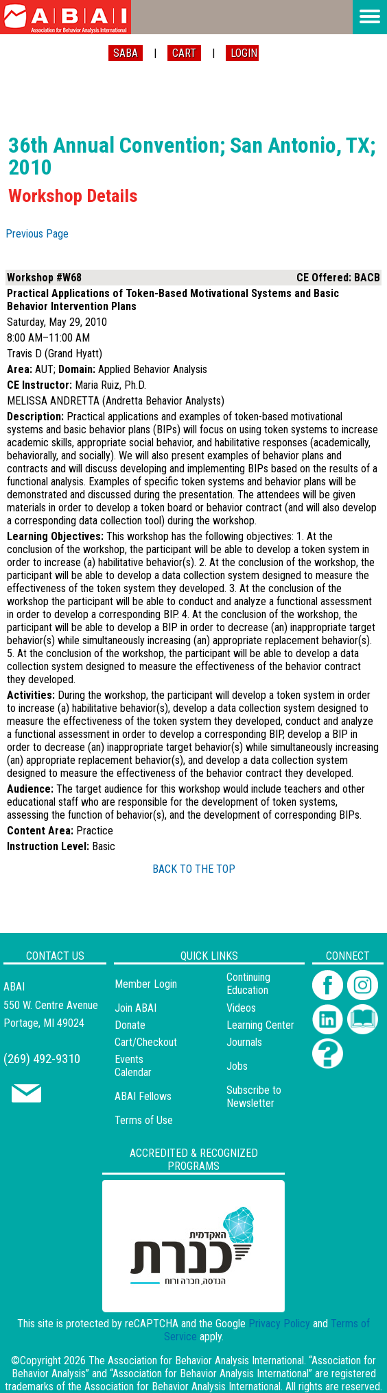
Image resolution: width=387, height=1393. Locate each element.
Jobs (237, 1066)
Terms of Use (144, 1120)
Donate (130, 1025)
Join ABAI (135, 1007)
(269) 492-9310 (41, 1058)
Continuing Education (248, 984)
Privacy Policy (279, 1323)
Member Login (146, 984)
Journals (244, 1042)
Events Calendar (133, 1066)
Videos (241, 1007)
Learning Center (260, 1025)
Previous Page (37, 233)
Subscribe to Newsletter (253, 1097)
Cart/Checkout (146, 1042)
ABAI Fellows (143, 1096)
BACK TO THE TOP (193, 869)
